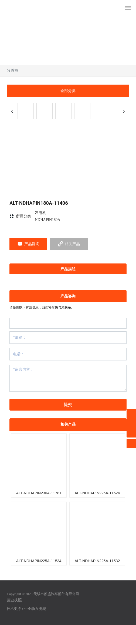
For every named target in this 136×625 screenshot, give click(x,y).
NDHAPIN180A (47, 220)
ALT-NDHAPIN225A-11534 (39, 561)
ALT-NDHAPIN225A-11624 (97, 493)
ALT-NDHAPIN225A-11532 (97, 561)
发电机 (40, 213)
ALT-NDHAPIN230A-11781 (39, 493)
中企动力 (31, 609)
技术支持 (14, 609)
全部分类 (68, 91)
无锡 (42, 609)
